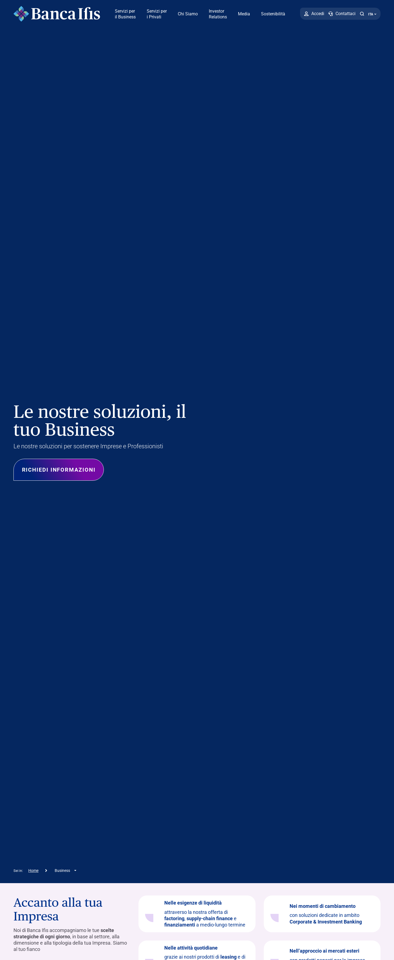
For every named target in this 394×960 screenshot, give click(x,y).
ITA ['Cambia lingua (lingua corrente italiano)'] (372, 14)
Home (33, 870)
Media (244, 13)
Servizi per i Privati (157, 14)
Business (62, 870)
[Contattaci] (342, 13)
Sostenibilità (273, 13)
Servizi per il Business (125, 14)
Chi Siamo (188, 13)
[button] (362, 14)
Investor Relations (218, 14)
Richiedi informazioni (59, 469)
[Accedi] (314, 13)
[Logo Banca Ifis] (56, 13)
